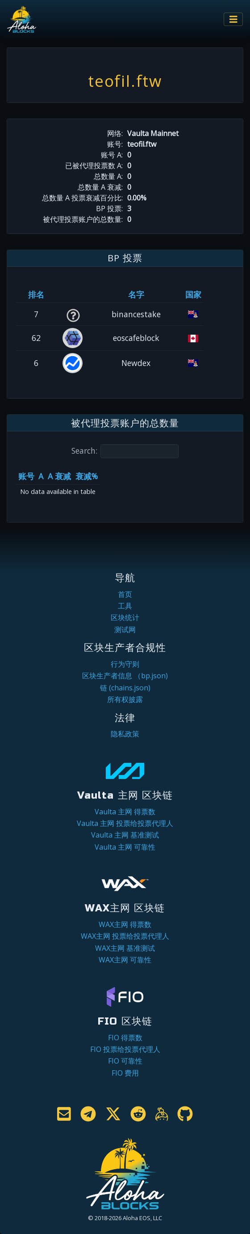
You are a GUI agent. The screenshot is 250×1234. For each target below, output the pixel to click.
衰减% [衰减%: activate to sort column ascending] (86, 476)
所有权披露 (125, 699)
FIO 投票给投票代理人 (125, 1049)
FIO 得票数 (125, 1038)
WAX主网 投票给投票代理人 (125, 936)
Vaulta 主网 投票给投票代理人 (125, 823)
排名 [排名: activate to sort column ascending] (36, 294)
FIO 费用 (125, 1073)
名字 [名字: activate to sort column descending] (136, 294)
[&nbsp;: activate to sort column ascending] (73, 294)
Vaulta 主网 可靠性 (125, 847)
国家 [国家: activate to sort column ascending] (193, 294)
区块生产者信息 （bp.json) (125, 676)
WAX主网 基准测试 (125, 948)
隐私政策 (125, 734)
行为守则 (125, 664)
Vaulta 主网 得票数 (125, 812)
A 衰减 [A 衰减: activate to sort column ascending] (59, 476)
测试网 (125, 629)
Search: (125, 451)
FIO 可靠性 (125, 1061)
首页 (125, 594)
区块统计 (125, 617)
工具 (125, 606)
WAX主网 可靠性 (125, 960)
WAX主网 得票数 (125, 924)
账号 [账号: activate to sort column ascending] (26, 476)
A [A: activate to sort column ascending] (40, 476)
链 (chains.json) (125, 688)
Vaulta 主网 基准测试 (125, 835)
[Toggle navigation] (233, 19)
